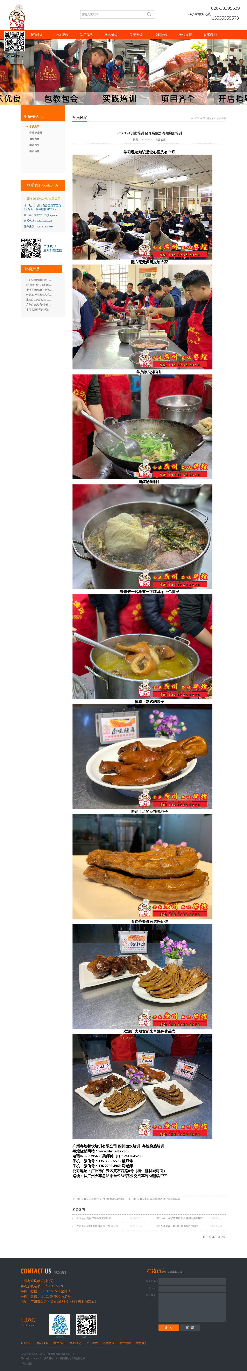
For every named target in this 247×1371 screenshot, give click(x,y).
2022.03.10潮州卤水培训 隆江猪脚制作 (97, 1226)
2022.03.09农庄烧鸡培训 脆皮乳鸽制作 (177, 1226)
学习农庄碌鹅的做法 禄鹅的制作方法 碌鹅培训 (51, 309)
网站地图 (26, 1363)
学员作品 (208, 118)
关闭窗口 (209, 1236)
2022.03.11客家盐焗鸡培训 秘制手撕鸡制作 (180, 1218)
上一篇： (98, 1198)
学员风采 (221, 118)
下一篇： (154, 1198)
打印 (221, 1236)
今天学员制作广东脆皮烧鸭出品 (94, 1218)
